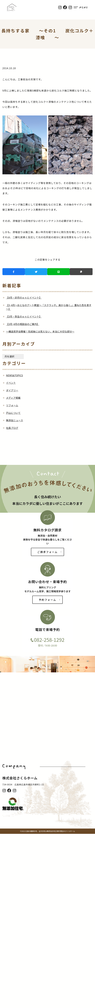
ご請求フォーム (47, 552)
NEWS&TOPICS (14, 375)
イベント (11, 383)
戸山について (13, 413)
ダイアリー (12, 390)
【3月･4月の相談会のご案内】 (22, 324)
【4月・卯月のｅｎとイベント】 (24, 297)
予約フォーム (47, 600)
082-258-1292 (49, 639)
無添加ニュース (14, 420)
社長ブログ (12, 428)
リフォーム (12, 405)
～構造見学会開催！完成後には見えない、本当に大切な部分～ (40, 331)
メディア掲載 (13, 398)
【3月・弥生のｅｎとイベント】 (24, 316)
